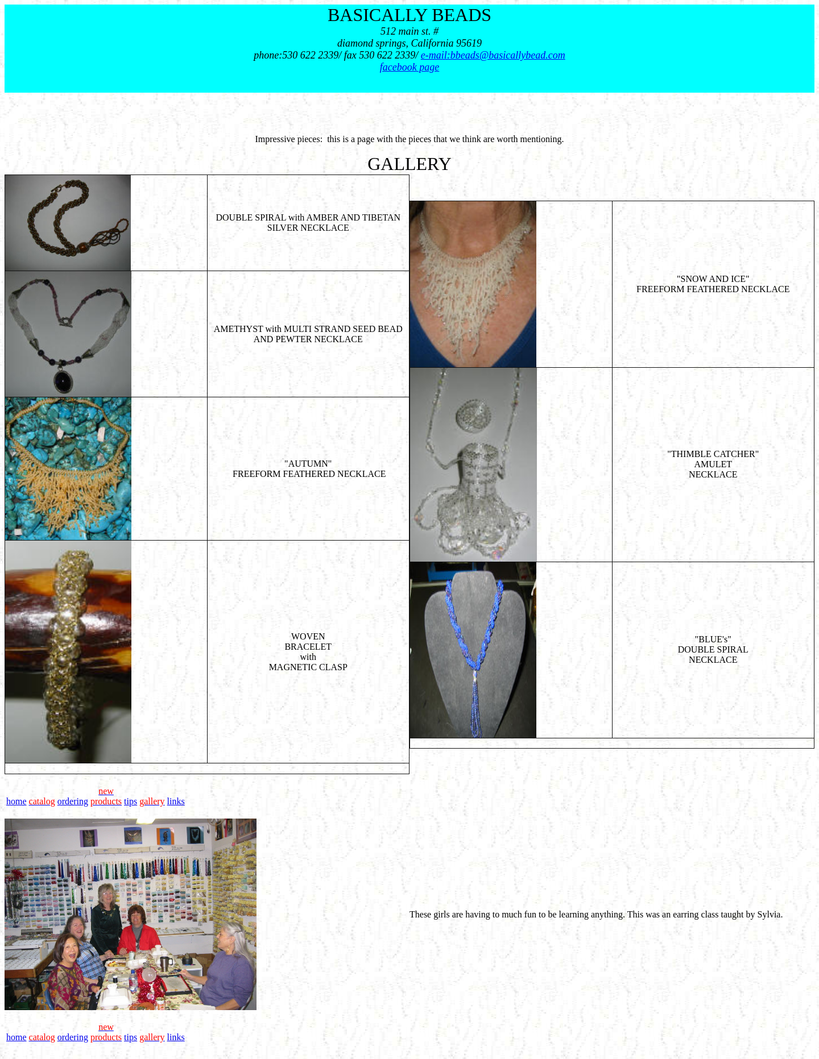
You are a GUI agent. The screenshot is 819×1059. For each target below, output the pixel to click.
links (176, 801)
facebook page (409, 67)
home (16, 801)
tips (130, 801)
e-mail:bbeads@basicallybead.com (493, 55)
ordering (72, 801)
